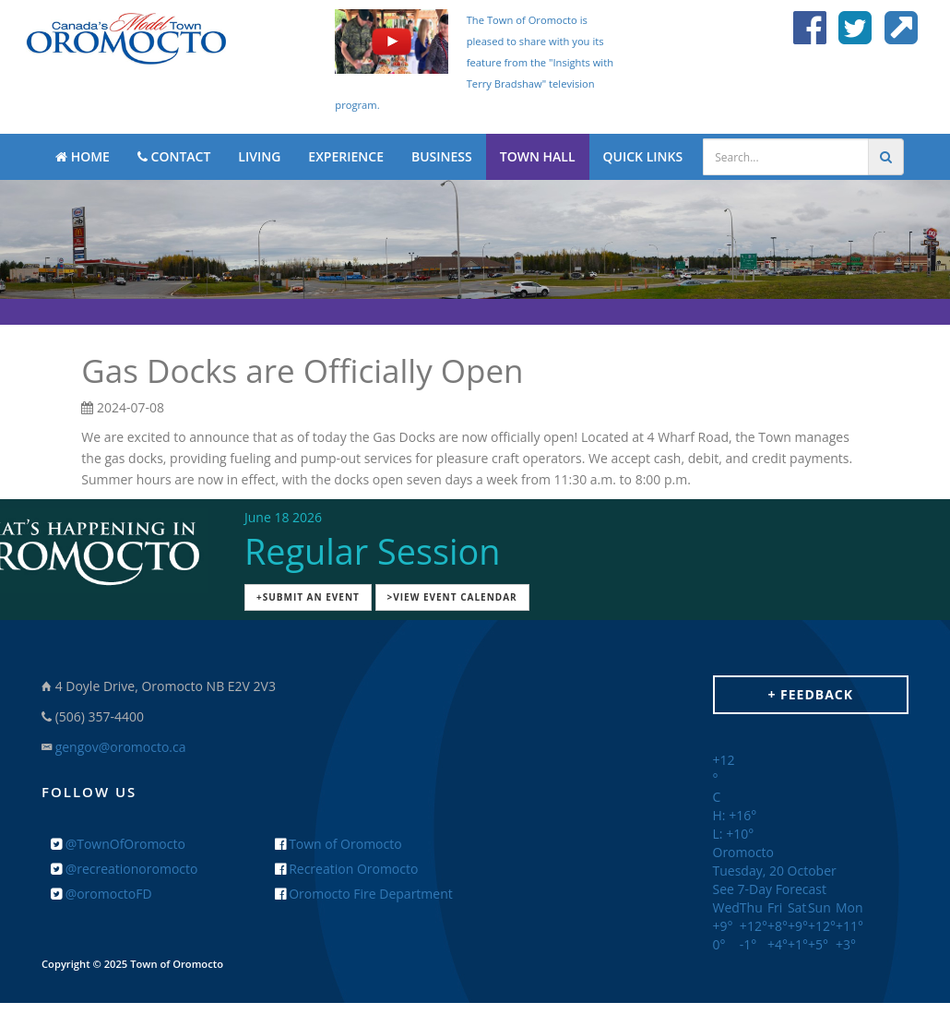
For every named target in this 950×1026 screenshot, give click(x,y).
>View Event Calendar (452, 597)
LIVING (259, 156)
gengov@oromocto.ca (120, 747)
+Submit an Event (308, 597)
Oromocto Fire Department (364, 893)
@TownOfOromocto (118, 844)
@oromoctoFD (101, 893)
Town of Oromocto (338, 844)
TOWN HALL (538, 156)
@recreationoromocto (124, 868)
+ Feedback (810, 694)
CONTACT (173, 156)
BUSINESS (441, 156)
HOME (82, 156)
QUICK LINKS (643, 156)
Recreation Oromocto (347, 868)
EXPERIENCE (346, 156)
